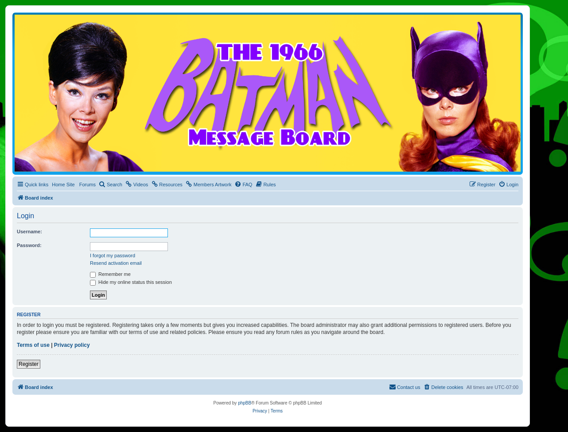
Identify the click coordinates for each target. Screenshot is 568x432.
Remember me (110, 274)
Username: (29, 231)
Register (29, 364)
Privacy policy (72, 345)
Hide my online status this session (131, 282)
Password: (29, 245)
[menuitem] (110, 184)
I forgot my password (112, 255)
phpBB (244, 403)
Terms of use (33, 345)
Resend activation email (116, 263)
